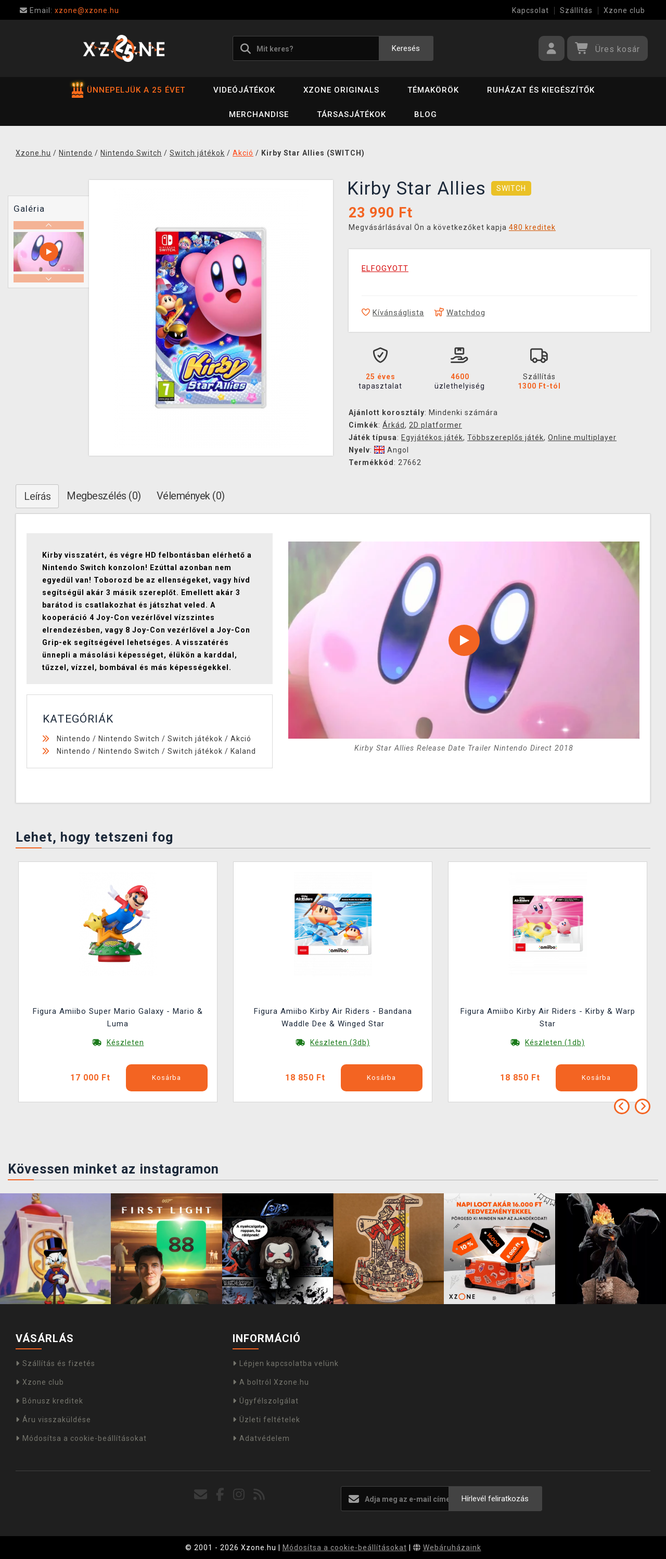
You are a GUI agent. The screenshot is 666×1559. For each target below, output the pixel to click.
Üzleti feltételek (266, 1419)
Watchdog (459, 312)
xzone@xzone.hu (69, 10)
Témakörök (433, 90)
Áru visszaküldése (53, 1419)
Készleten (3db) (340, 1042)
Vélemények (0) (191, 495)
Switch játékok (195, 739)
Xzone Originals (341, 90)
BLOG (425, 114)
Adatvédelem (261, 1438)
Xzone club (624, 10)
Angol (391, 450)
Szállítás (576, 10)
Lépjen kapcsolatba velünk (286, 1363)
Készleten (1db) (555, 1042)
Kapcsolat (530, 10)
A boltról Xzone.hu (271, 1382)
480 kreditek (532, 227)
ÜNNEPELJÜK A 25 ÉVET (128, 90)
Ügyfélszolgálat (266, 1401)
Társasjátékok (351, 114)
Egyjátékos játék (432, 437)
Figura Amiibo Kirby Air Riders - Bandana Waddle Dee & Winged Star (333, 1017)
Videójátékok (244, 90)
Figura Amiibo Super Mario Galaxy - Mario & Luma (118, 1017)
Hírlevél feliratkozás (495, 1498)
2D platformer (435, 425)
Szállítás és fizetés (55, 1363)
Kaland (243, 751)
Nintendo (74, 739)
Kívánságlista (393, 312)
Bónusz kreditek (49, 1401)
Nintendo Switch (129, 739)
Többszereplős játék (505, 437)
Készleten (125, 1042)
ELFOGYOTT (385, 268)
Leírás (37, 496)
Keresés (406, 48)
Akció (240, 739)
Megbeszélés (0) (104, 495)
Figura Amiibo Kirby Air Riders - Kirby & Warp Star (547, 1017)
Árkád (393, 425)
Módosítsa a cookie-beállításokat (81, 1438)
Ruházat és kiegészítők (541, 90)
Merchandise (259, 114)
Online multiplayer (582, 437)
